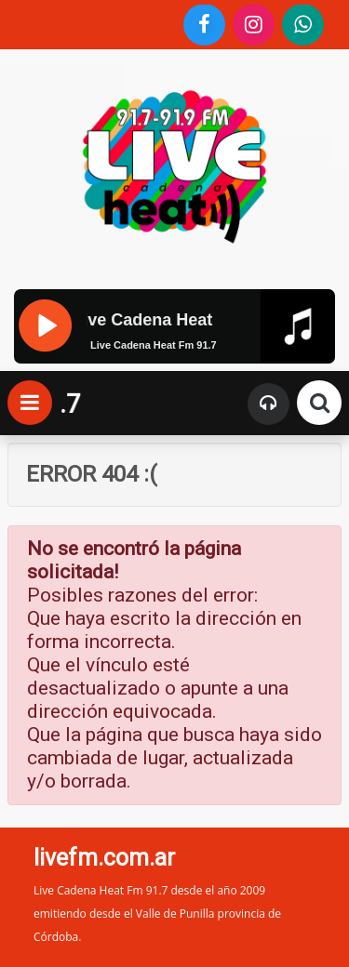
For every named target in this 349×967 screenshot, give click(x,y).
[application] (174, 360)
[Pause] (44, 323)
